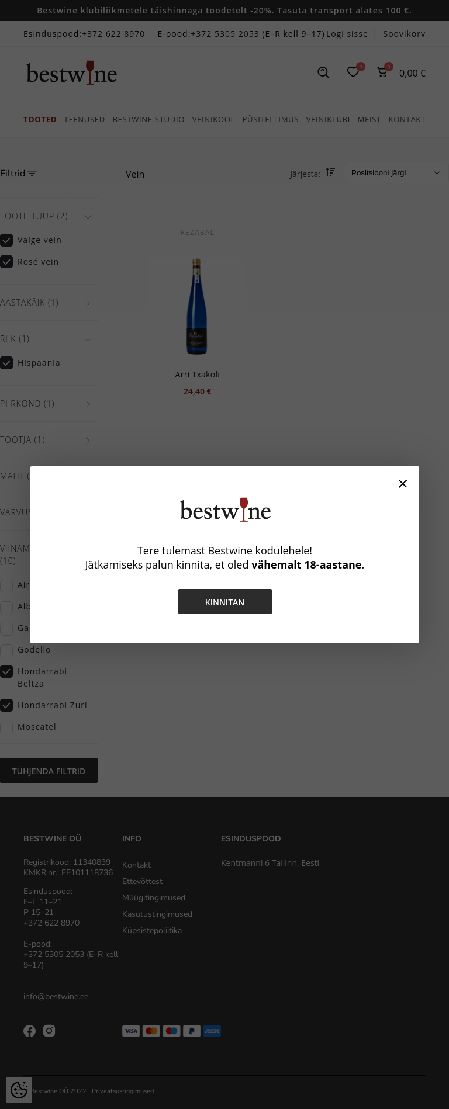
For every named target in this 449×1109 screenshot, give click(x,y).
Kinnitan (224, 602)
